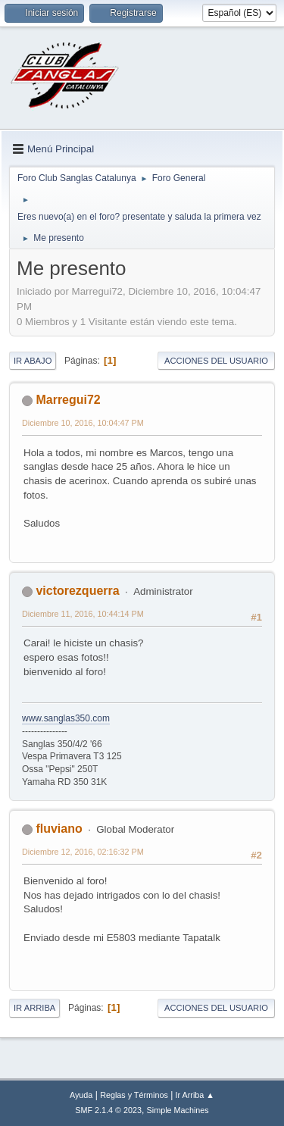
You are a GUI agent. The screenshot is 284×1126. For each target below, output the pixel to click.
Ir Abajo (32, 360)
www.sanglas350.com (66, 718)
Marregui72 (68, 399)
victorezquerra (77, 590)
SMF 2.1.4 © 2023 (108, 1110)
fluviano (59, 828)
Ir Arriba (34, 1007)
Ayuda (81, 1094)
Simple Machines (178, 1110)
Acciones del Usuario (216, 360)
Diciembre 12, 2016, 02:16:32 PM (83, 851)
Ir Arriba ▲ (195, 1094)
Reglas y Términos (134, 1094)
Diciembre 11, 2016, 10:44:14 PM (83, 613)
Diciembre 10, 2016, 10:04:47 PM (83, 422)
